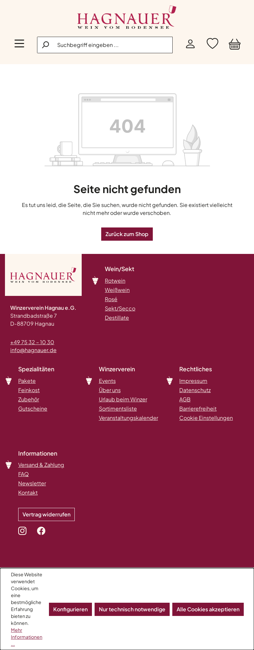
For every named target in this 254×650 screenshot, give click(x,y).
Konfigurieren (70, 609)
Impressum (193, 380)
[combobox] (105, 45)
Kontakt (28, 492)
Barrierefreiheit (198, 408)
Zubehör (28, 399)
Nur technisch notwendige (132, 609)
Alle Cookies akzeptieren (208, 609)
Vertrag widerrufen (46, 514)
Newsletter (32, 483)
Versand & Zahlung (41, 464)
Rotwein (115, 280)
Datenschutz (195, 389)
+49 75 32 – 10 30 (32, 342)
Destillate (117, 317)
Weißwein (117, 289)
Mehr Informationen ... (26, 637)
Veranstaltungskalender (128, 417)
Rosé (111, 299)
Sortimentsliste (118, 408)
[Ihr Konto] (190, 45)
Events (107, 380)
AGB (184, 399)
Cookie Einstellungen (206, 417)
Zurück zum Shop (127, 233)
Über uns (110, 389)
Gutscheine (32, 408)
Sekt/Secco (120, 308)
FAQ (23, 473)
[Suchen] (46, 45)
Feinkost (29, 389)
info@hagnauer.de (33, 349)
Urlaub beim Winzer (123, 399)
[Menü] (19, 45)
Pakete (27, 380)
